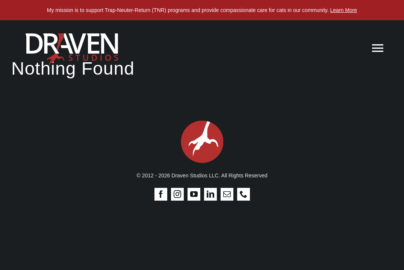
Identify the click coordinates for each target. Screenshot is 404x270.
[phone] (243, 194)
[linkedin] (210, 194)
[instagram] (177, 194)
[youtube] (194, 194)
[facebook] (160, 194)
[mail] (227, 194)
